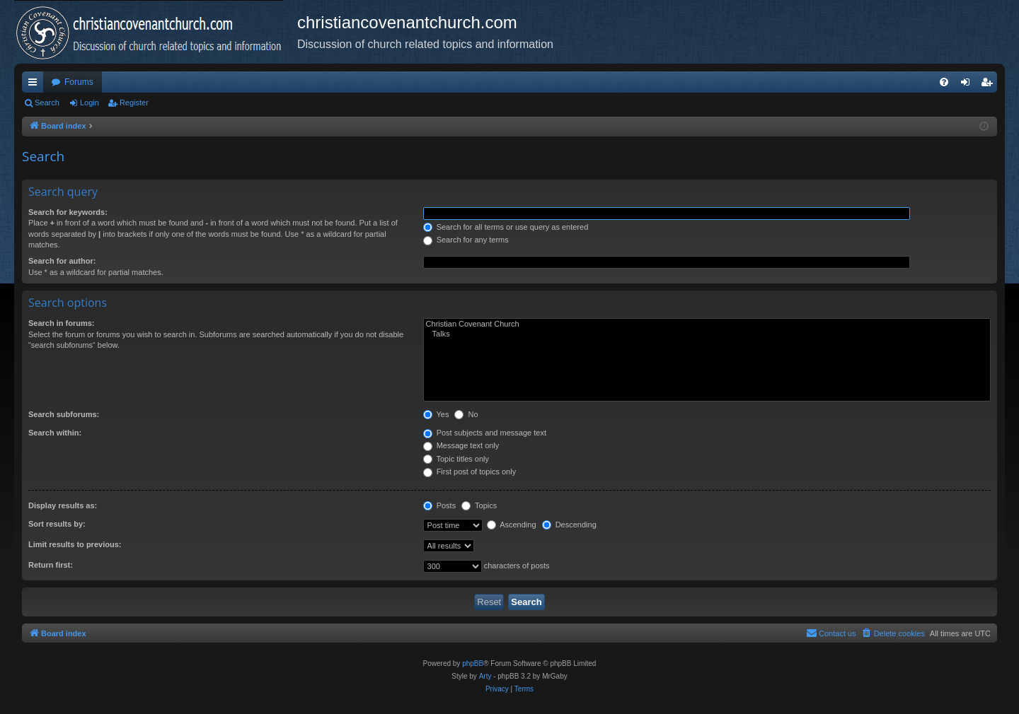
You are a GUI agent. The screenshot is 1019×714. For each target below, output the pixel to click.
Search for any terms (466, 239)
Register (134, 102)
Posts (439, 505)
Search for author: (62, 261)
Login (89, 102)
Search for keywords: (68, 212)
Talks (707, 334)
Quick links (35, 85)
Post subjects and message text (484, 432)
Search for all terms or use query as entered (506, 227)
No (466, 414)
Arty (485, 676)
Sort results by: (57, 524)
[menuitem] (944, 82)
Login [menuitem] (968, 85)
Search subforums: (63, 414)
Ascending (511, 524)
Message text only (461, 445)
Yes (436, 414)
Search (47, 102)
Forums (78, 82)
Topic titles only (456, 459)
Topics (479, 505)
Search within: (54, 432)
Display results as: (62, 505)
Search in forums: (61, 323)
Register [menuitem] (989, 85)
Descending (569, 524)
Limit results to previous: (74, 544)
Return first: (50, 565)
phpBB (472, 663)
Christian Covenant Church (707, 324)
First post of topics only (470, 471)
